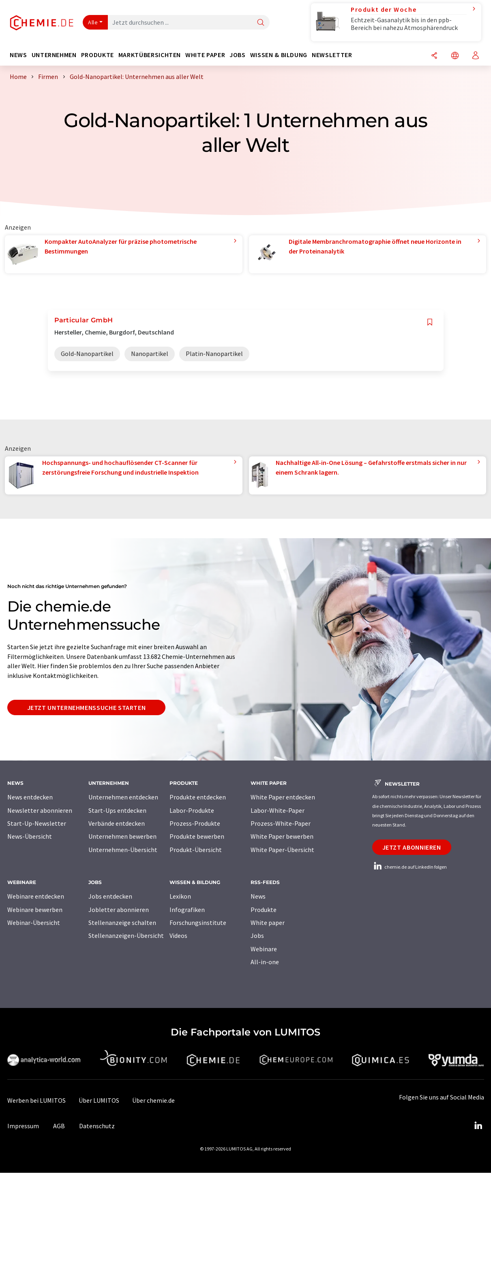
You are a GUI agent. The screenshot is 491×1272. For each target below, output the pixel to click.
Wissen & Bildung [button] (278, 55)
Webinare (264, 949)
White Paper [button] (205, 55)
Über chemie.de (153, 1100)
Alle (93, 22)
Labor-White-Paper (277, 810)
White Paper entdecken (283, 797)
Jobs (257, 935)
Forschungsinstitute (197, 922)
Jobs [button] (237, 55)
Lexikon (180, 896)
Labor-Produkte (191, 810)
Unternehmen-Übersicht (122, 850)
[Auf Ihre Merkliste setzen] (429, 322)
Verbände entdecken (116, 823)
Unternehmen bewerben (122, 836)
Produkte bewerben (196, 836)
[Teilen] (434, 56)
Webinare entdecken (35, 896)
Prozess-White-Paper (281, 823)
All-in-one (265, 962)
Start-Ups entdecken (117, 810)
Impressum (23, 1126)
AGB (59, 1126)
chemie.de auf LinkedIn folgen (409, 867)
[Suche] (260, 23)
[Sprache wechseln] (455, 56)
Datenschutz (97, 1126)
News (258, 896)
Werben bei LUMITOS (36, 1100)
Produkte (264, 910)
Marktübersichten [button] (149, 55)
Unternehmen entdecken (123, 797)
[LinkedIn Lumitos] (478, 1126)
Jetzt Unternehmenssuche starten (86, 707)
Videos (178, 935)
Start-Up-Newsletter (36, 823)
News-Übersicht (29, 836)
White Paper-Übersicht (282, 850)
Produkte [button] (97, 55)
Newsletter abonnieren (39, 810)
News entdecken (30, 797)
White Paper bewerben (282, 836)
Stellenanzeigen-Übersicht (126, 935)
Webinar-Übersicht (33, 922)
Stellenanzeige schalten (122, 922)
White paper (268, 922)
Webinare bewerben (34, 910)
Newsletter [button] (332, 55)
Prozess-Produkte (194, 823)
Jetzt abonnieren (411, 847)
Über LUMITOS (99, 1100)
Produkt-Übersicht (195, 850)
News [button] (18, 55)
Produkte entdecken (197, 797)
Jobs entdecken (110, 896)
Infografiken (187, 910)
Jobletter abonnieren (118, 910)
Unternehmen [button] (54, 55)
